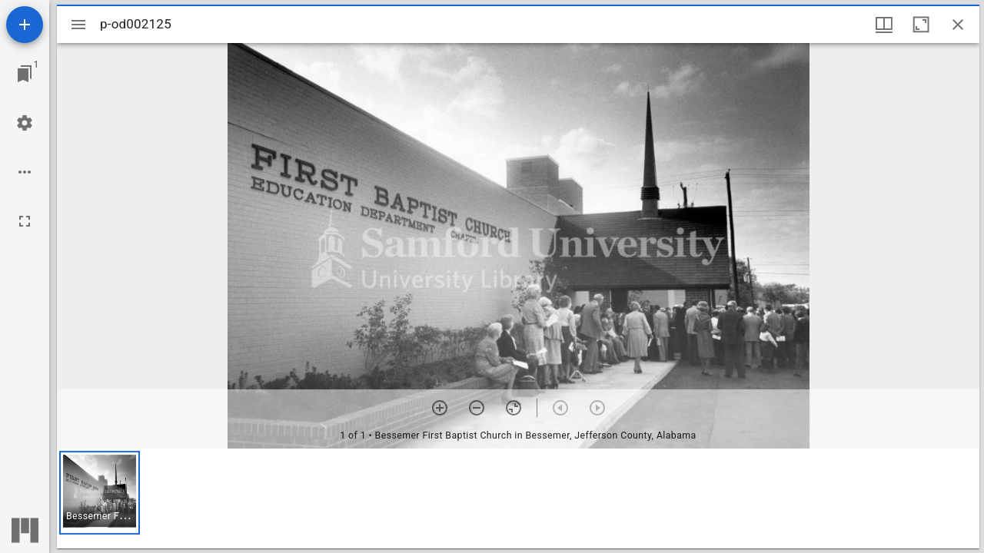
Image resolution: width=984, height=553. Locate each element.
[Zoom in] (439, 407)
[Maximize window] (921, 24)
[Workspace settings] (24, 122)
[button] (99, 493)
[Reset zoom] (513, 407)
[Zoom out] (476, 407)
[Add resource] (24, 24)
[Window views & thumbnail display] (884, 24)
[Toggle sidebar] (78, 24)
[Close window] (957, 24)
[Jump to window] (24, 73)
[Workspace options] (24, 172)
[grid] (518, 498)
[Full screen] (24, 221)
